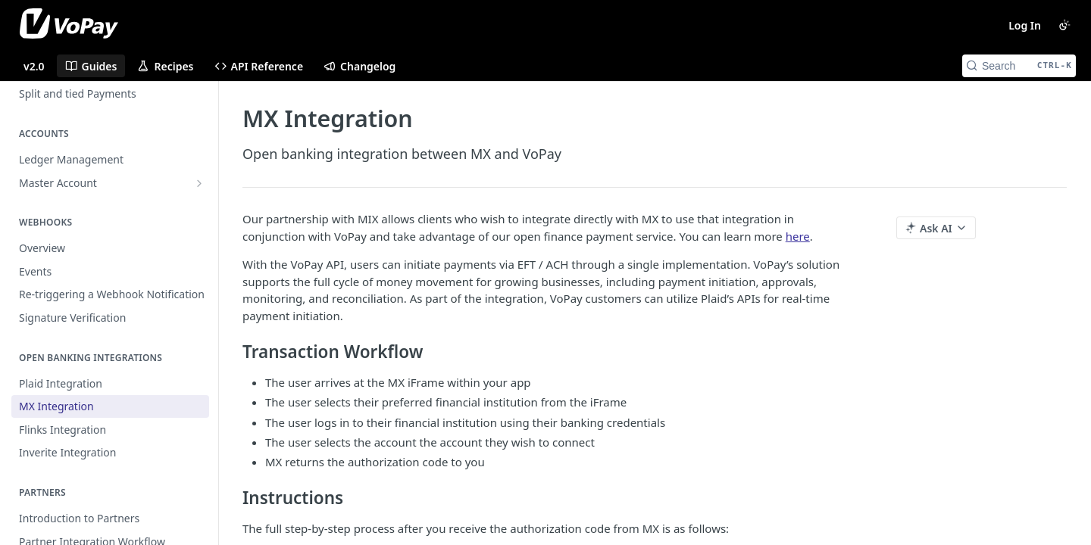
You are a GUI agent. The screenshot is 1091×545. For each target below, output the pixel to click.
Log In (1024, 25)
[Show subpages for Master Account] (199, 183)
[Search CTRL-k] (1019, 65)
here (798, 236)
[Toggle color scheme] (1064, 25)
